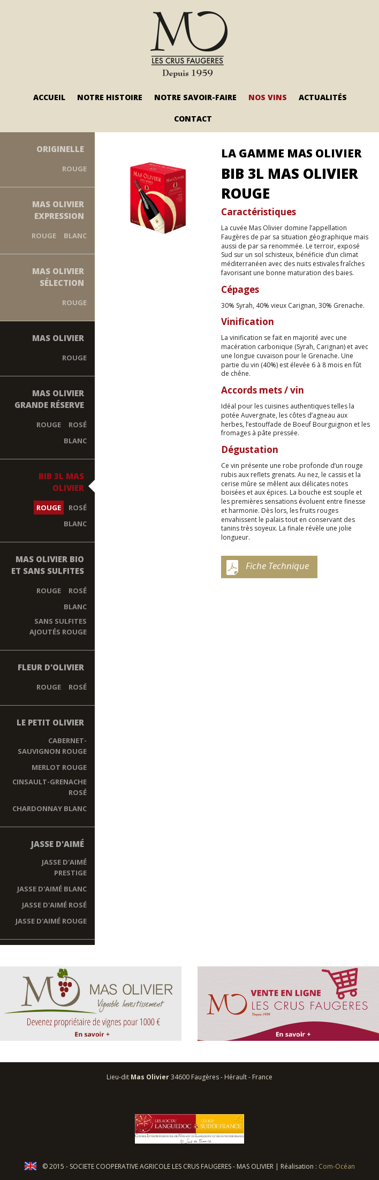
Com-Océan (337, 1166)
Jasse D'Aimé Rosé (54, 905)
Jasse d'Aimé (57, 843)
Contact (193, 119)
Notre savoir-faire (195, 97)
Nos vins (267, 97)
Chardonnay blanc (49, 808)
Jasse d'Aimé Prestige (64, 867)
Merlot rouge (59, 767)
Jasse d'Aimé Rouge (51, 921)
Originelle (60, 148)
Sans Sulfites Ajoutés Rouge (58, 626)
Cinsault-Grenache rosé (49, 787)
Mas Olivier (58, 337)
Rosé (78, 424)
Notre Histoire (109, 97)
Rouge (74, 168)
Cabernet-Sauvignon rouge (52, 746)
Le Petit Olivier (50, 722)
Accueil (49, 97)
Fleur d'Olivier (51, 667)
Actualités (323, 97)
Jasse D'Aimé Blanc (52, 889)
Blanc (75, 235)
